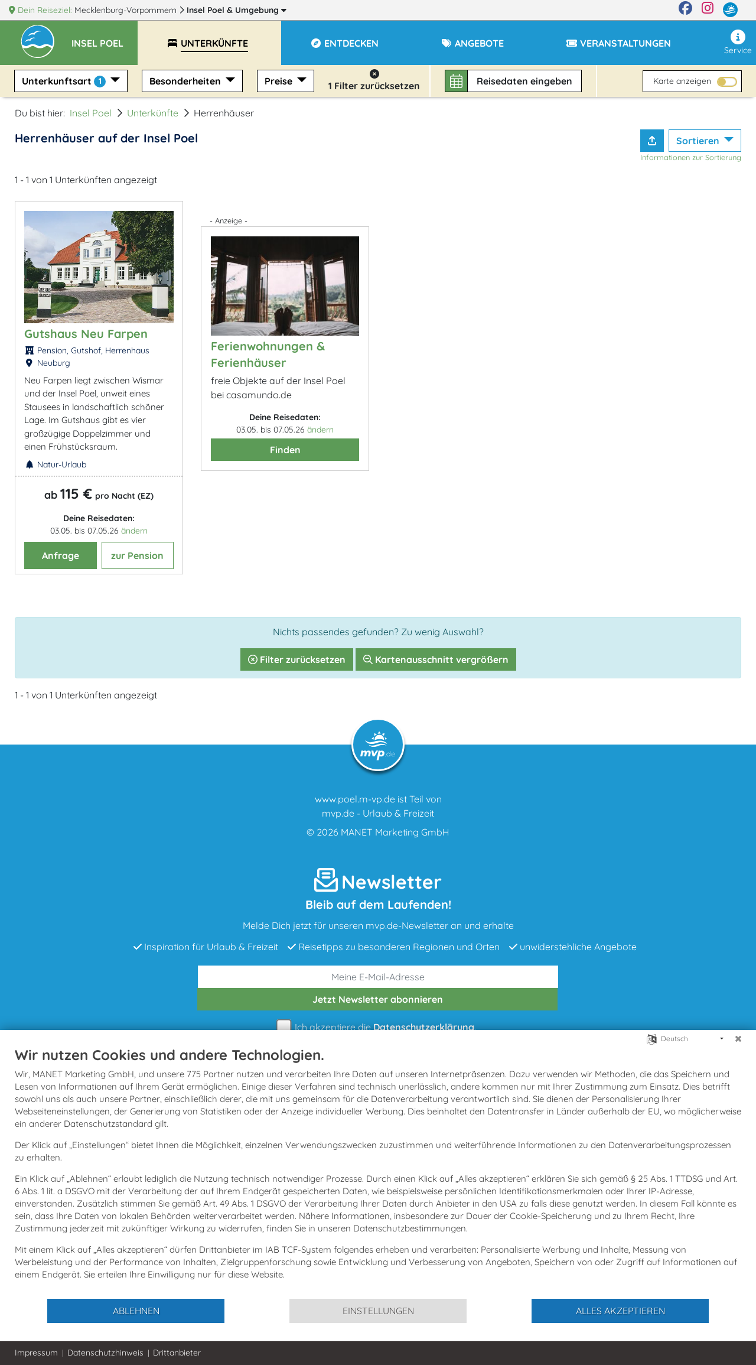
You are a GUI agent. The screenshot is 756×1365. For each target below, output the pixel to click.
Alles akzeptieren (620, 1311)
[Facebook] (685, 10)
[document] (378, 1172)
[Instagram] (707, 10)
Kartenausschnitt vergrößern (436, 659)
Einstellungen (378, 1311)
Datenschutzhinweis (105, 1352)
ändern (134, 530)
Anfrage (60, 555)
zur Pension (137, 555)
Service (738, 43)
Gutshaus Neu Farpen (86, 333)
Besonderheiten (186, 81)
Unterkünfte (152, 113)
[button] (104, 38)
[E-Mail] (378, 977)
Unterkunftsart (65, 81)
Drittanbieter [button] (177, 1352)
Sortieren (699, 141)
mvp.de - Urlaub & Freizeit (378, 813)
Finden (285, 450)
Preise (280, 81)
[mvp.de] (730, 10)
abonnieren (377, 999)
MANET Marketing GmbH (395, 832)
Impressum (36, 1352)
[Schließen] (738, 1039)
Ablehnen (136, 1311)
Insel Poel (236, 10)
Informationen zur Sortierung (690, 157)
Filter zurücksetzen (297, 659)
